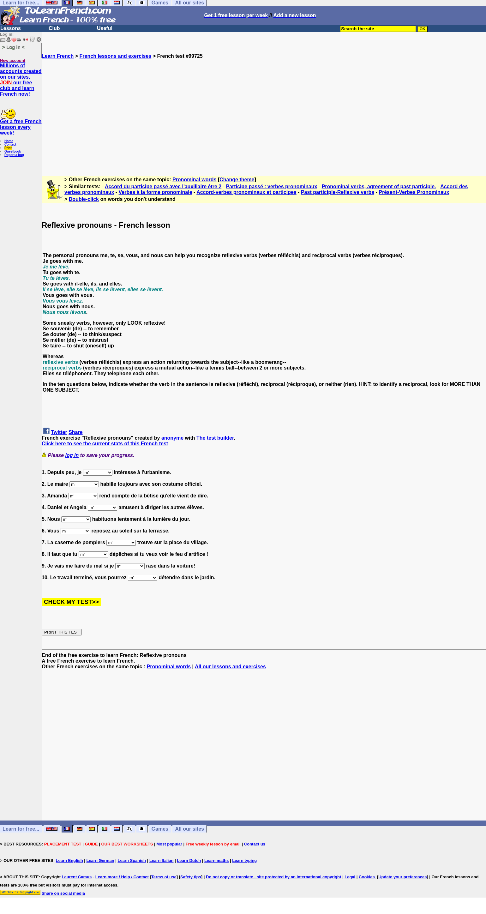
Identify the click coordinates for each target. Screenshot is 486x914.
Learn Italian (161, 860)
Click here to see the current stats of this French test (105, 443)
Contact (10, 144)
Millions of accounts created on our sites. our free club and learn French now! (21, 80)
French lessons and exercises (116, 56)
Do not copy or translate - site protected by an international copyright (273, 877)
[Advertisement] (264, 114)
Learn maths (216, 860)
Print (8, 148)
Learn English (69, 860)
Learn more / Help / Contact (122, 877)
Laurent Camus (77, 877)
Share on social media (63, 893)
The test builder (215, 438)
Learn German (100, 860)
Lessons (10, 28)
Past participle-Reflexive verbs (337, 192)
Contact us (254, 844)
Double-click (84, 199)
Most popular (169, 844)
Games (160, 829)
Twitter (59, 432)
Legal (350, 877)
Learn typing (244, 860)
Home (8, 141)
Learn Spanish (131, 860)
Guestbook (12, 151)
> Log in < (13, 47)
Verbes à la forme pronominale (155, 192)
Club (54, 28)
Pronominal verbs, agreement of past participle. (379, 186)
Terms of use (164, 877)
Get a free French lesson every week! (21, 127)
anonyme (172, 438)
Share (75, 432)
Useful (104, 28)
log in (72, 455)
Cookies (367, 877)
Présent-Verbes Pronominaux (414, 192)
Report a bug (14, 155)
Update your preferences (402, 877)
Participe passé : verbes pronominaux (271, 186)
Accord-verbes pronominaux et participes (246, 192)
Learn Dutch (189, 860)
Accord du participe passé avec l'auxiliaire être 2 (163, 186)
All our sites (189, 829)
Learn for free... (21, 829)
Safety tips (190, 877)
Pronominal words (194, 179)
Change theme (236, 179)
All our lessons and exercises (230, 666)
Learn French (58, 56)
